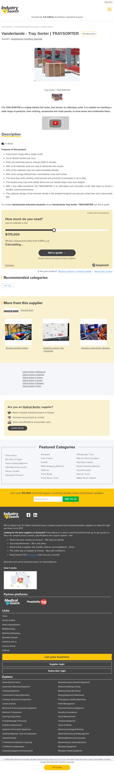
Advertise (108, 2)
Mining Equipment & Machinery (71, 695)
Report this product (103, 271)
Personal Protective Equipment (71, 708)
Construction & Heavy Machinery (15, 695)
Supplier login (56, 664)
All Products (7, 27)
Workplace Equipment (67, 746)
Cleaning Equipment (10, 691)
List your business (57, 657)
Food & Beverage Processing (27, 27)
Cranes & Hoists (9, 704)
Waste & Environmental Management (73, 734)
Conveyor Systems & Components (16, 699)
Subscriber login (57, 670)
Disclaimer (9, 265)
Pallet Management (66, 704)
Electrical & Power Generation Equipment (19, 708)
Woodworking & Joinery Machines (72, 742)
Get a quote (57, 767)
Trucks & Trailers (65, 725)
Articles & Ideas (8, 620)
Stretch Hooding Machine (88, 466)
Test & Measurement (66, 716)
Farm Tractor (47, 458)
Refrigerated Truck (85, 454)
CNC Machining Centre (16, 467)
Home (4, 616)
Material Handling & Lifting (69, 687)
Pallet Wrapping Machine (52, 466)
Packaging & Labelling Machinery (72, 699)
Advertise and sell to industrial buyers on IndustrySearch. (30, 562)
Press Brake (46, 474)
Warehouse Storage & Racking (70, 729)
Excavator (45, 454)
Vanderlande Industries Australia (26, 39)
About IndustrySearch (11, 624)
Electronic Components (12, 712)
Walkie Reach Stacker (86, 478)
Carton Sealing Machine (16, 463)
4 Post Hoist (11, 455)
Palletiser (45, 470)
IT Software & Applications (13, 746)
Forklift (44, 462)
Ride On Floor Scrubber (88, 458)
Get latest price (88, 34)
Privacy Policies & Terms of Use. (55, 759)
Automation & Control (11, 682)
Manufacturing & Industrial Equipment (73, 682)
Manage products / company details (74, 271)
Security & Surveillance (67, 712)
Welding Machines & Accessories (71, 738)
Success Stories (8, 646)
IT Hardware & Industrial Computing (17, 742)
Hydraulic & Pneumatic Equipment (16, 729)
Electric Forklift (12, 471)
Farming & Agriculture (11, 716)
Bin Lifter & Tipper (13, 459)
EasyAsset (32, 555)
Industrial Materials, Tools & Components (19, 734)
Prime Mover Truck (50, 478)
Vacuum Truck (83, 474)
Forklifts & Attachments (12, 725)
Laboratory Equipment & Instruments (17, 751)
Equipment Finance (14, 475)
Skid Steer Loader (85, 462)
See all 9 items (27, 310)
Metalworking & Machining (69, 691)
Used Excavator (84, 470)
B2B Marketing (8, 629)
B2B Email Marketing (11, 633)
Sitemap (5, 650)
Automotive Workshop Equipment (16, 687)
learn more (17, 428)
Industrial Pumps (9, 738)
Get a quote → (57, 252)
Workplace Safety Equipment (70, 751)
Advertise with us (9, 642)
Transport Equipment (66, 721)
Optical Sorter (47, 27)
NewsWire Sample (10, 637)
